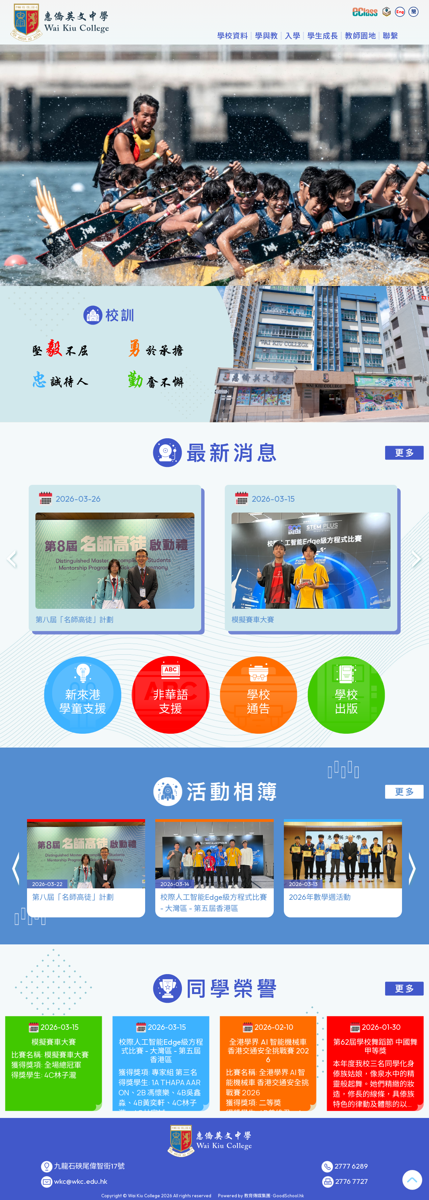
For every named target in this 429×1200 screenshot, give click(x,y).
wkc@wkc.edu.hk (80, 1181)
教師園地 (360, 35)
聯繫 (390, 35)
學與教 (266, 35)
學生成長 (322, 35)
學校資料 (232, 35)
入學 (292, 35)
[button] (16, 870)
